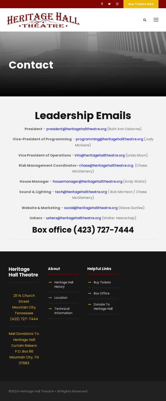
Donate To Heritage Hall (103, 306)
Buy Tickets (102, 282)
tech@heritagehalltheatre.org (81, 191)
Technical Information (63, 311)
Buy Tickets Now (140, 4)
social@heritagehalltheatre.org (91, 207)
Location (60, 298)
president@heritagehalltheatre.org (76, 128)
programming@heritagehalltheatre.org (109, 139)
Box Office (102, 293)
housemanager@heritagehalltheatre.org (87, 181)
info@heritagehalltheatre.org (100, 155)
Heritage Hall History (63, 284)
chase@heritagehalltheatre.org (106, 165)
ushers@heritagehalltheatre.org (73, 218)
